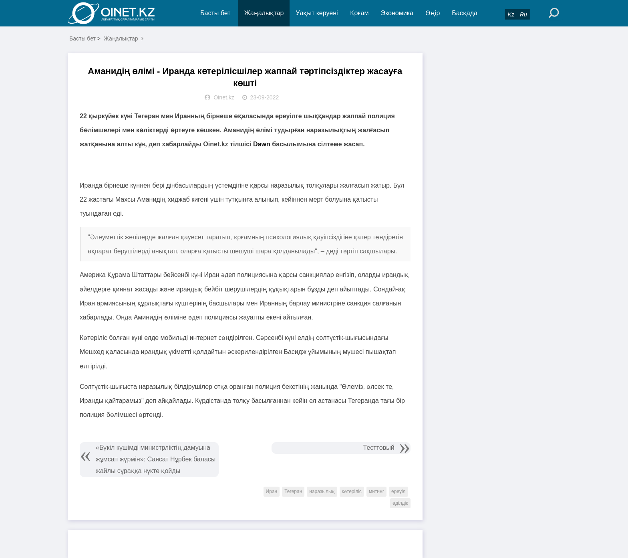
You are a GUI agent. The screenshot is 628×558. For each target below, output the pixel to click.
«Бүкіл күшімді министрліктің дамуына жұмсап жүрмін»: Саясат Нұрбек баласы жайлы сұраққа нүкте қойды (155, 459)
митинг (376, 491)
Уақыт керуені (317, 13)
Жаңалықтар (264, 13)
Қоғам (359, 13)
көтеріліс (352, 491)
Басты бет (215, 13)
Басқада (464, 13)
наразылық (321, 491)
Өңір (432, 13)
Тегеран (293, 491)
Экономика (396, 13)
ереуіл (398, 491)
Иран (272, 491)
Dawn (261, 144)
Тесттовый (379, 447)
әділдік (400, 503)
